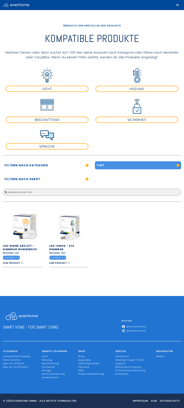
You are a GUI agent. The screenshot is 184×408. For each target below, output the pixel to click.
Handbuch (122, 356)
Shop (81, 356)
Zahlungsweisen (88, 363)
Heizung (47, 360)
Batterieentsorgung (128, 367)
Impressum (140, 401)
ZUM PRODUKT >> (13, 263)
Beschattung (50, 363)
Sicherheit (48, 367)
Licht (45, 356)
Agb (154, 401)
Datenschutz (170, 401)
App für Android (13, 363)
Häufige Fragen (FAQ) (129, 360)
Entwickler (122, 374)
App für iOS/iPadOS (15, 367)
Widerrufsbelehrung (91, 374)
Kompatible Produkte (17, 356)
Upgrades (84, 360)
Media (160, 356)
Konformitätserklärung (130, 370)
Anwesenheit (50, 377)
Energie (47, 370)
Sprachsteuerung (53, 374)
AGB (81, 370)
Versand (83, 367)
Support (120, 363)
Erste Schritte (11, 360)
